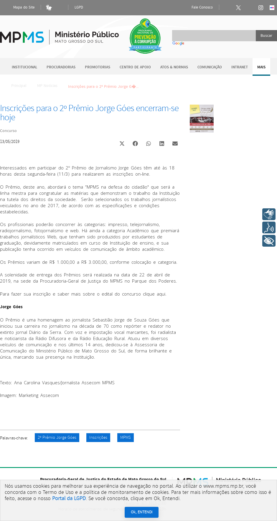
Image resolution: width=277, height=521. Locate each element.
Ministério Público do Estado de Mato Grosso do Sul (59, 33)
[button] (122, 144)
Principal (15, 85)
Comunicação (209, 67)
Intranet (239, 67)
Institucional (24, 67)
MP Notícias (47, 85)
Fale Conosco (197, 8)
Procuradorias (61, 67)
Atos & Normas (174, 67)
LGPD (79, 7)
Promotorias (97, 67)
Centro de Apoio (135, 67)
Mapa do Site (18, 8)
